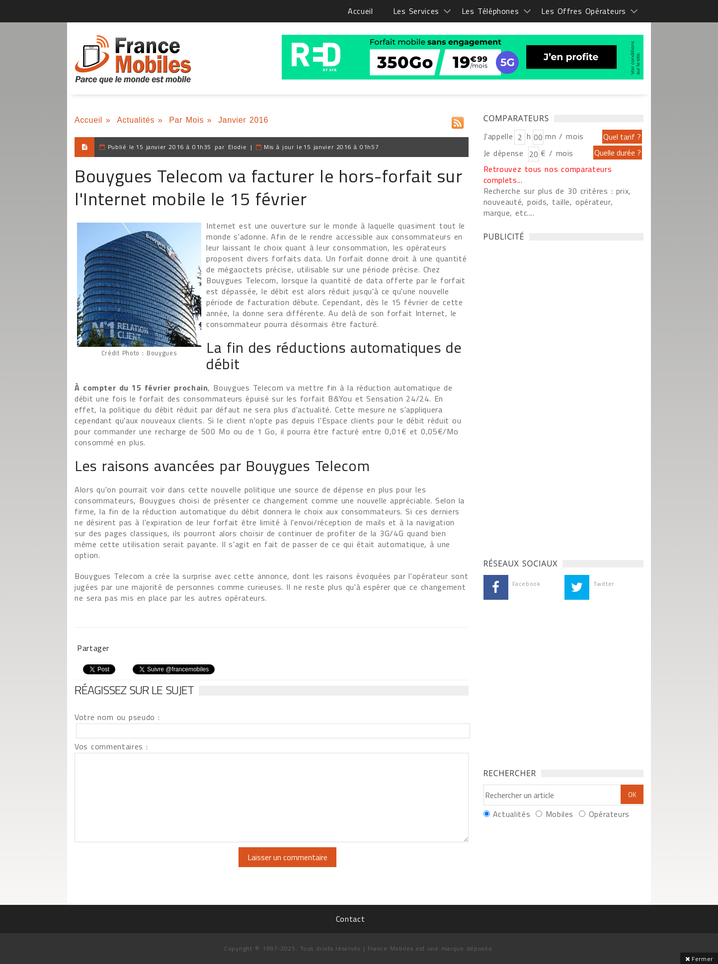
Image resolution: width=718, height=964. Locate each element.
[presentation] (157, 866)
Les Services (416, 11)
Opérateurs (609, 814)
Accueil (360, 11)
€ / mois (557, 153)
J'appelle (498, 136)
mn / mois (564, 136)
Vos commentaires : (111, 746)
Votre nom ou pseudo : (117, 717)
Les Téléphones (490, 11)
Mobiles (559, 814)
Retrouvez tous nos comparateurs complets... (547, 174)
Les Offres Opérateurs (583, 11)
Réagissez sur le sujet (134, 690)
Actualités (136, 120)
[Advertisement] (558, 397)
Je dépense (505, 153)
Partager (93, 648)
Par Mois (186, 120)
